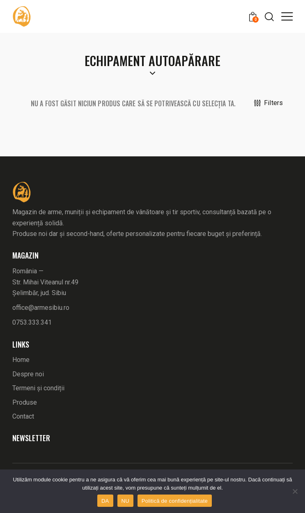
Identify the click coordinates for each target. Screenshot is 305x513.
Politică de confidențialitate (175, 501)
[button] (287, 16)
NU (125, 501)
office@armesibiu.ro (40, 307)
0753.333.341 (32, 322)
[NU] (295, 491)
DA (105, 501)
